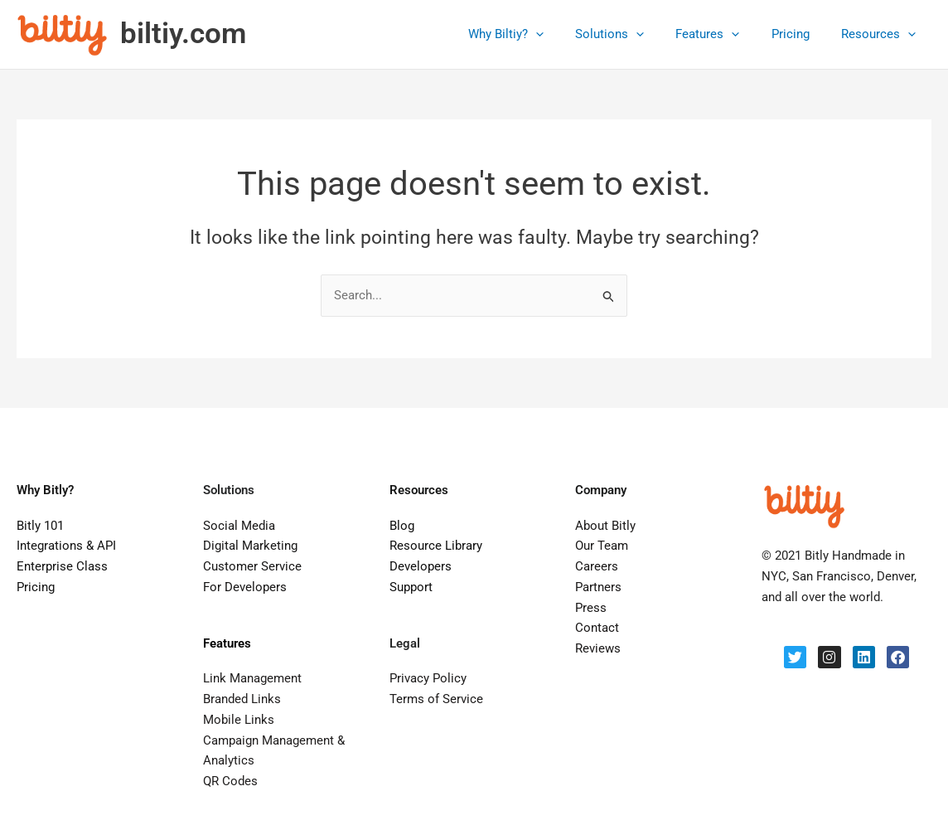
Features (725, 34)
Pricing (800, 34)
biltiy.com (183, 34)
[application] (566, 34)
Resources (881, 34)
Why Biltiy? (536, 34)
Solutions (633, 34)
